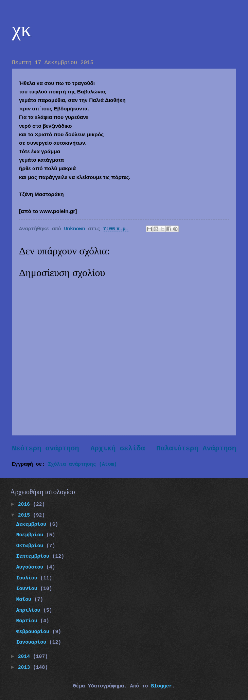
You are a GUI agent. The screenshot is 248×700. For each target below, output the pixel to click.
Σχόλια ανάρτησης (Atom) (82, 464)
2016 (25, 504)
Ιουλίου (28, 578)
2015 (25, 515)
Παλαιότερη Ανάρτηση (196, 448)
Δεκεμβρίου (32, 524)
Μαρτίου (28, 621)
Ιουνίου (28, 588)
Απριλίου (29, 610)
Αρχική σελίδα (117, 448)
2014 (25, 656)
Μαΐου (25, 599)
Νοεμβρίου (31, 535)
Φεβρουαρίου (34, 631)
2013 (25, 667)
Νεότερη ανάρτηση (45, 448)
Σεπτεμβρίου (34, 556)
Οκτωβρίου (31, 546)
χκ (21, 29)
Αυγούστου (31, 567)
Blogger (161, 686)
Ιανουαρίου (32, 642)
